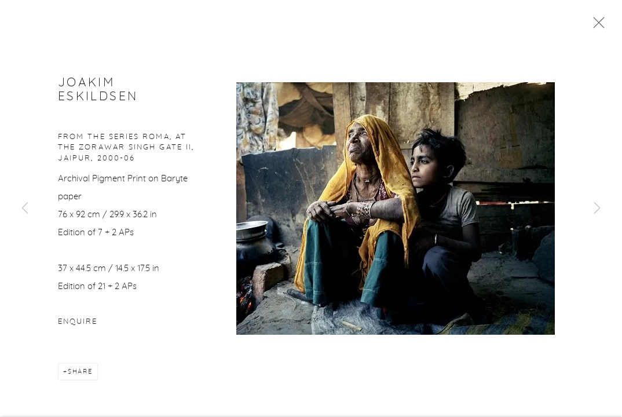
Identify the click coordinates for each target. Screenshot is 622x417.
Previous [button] (25, 208)
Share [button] (80, 373)
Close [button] (596, 26)
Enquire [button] (77, 323)
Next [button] (597, 208)
